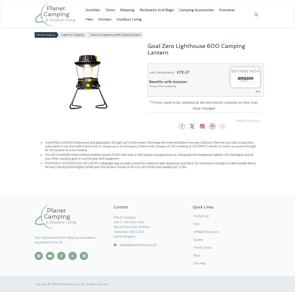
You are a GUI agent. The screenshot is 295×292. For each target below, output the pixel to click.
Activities (93, 10)
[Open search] (256, 15)
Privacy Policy (203, 247)
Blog (197, 255)
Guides (198, 239)
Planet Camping (45, 34)
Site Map (200, 263)
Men (89, 19)
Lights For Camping (73, 34)
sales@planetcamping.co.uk (135, 245)
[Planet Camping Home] (55, 14)
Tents (110, 10)
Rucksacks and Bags (157, 10)
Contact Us (201, 216)
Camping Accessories (196, 10)
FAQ (197, 224)
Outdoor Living (129, 19)
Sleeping (127, 10)
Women (104, 19)
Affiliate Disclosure (248, 121)
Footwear (227, 10)
